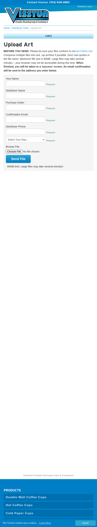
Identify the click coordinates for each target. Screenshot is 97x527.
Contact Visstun (37, 2)
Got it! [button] (85, 523)
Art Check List (84, 51)
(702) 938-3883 (59, 2)
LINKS (48, 36)
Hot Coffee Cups (19, 505)
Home (7, 28)
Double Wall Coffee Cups (26, 497)
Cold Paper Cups (19, 513)
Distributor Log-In (84, 6)
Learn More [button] (45, 523)
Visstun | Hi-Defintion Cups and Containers (27, 16)
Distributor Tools (20, 28)
